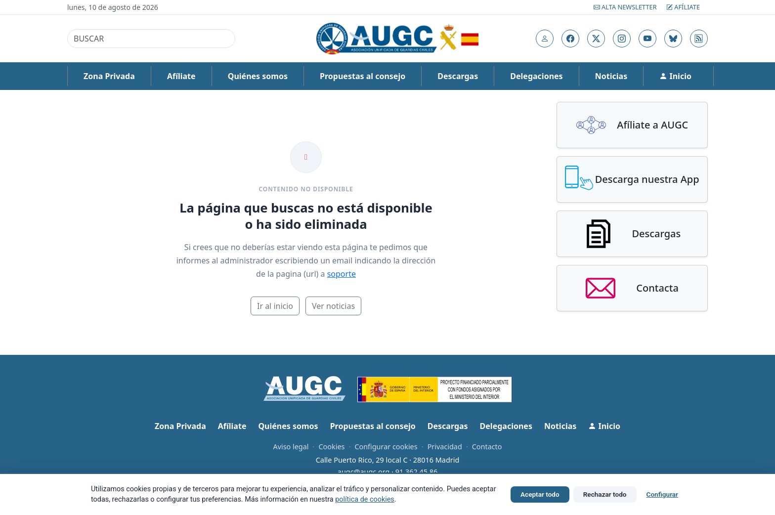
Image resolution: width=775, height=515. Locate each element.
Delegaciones (536, 76)
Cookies (331, 446)
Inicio (675, 76)
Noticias (611, 76)
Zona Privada (109, 76)
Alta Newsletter (626, 6)
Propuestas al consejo (362, 76)
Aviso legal (290, 446)
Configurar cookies (385, 446)
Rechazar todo (605, 494)
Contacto (487, 446)
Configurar (662, 494)
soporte (341, 273)
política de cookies (364, 499)
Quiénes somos (258, 76)
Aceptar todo (540, 494)
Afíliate (683, 6)
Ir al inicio (275, 305)
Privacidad (445, 446)
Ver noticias (333, 305)
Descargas (457, 76)
